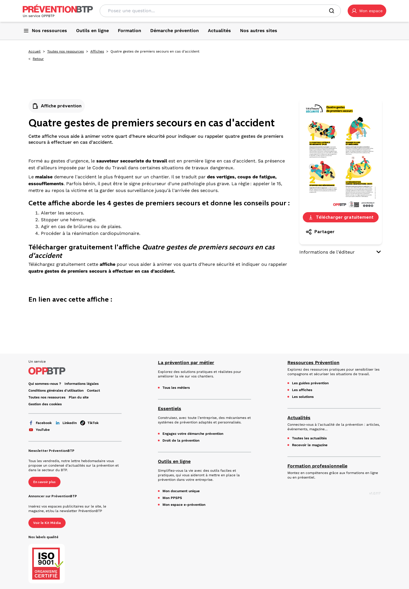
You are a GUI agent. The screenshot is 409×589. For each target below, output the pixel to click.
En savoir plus (44, 481)
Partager (320, 231)
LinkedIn (66, 422)
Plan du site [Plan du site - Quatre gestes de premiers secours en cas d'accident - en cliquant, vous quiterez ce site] (79, 397)
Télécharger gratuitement (340, 217)
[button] (367, 11)
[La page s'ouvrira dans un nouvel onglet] (367, 11)
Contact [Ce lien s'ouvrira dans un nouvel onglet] (93, 390)
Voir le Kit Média (47, 522)
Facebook (40, 422)
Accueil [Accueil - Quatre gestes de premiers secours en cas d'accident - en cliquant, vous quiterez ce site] (34, 51)
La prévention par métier (186, 362)
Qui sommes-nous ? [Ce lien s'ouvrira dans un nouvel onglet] (44, 384)
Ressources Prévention (313, 362)
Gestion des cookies (45, 404)
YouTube (39, 429)
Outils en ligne (174, 461)
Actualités (298, 417)
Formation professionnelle (317, 466)
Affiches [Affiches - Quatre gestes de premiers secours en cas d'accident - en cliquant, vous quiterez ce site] (97, 51)
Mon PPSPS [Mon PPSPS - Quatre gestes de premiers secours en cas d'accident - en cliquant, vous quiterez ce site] (172, 498)
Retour (38, 58)
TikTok (89, 422)
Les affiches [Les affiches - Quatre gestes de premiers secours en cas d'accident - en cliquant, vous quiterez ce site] (302, 390)
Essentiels (169, 408)
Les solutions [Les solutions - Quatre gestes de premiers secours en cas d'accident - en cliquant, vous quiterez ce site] (303, 397)
